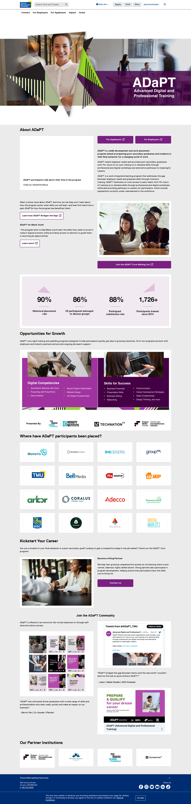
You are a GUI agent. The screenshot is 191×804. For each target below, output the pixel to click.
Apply (118, 4)
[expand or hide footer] (169, 778)
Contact (25, 13)
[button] (102, 4)
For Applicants (58, 13)
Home (82, 13)
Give (137, 4)
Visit (127, 4)
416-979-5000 (28, 788)
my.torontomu (151, 4)
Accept (140, 798)
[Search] (66, 4)
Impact (72, 13)
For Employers (40, 13)
